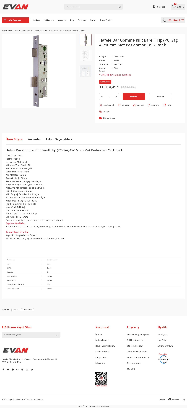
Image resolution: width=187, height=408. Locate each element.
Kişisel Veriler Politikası (137, 351)
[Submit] (58, 335)
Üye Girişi (162, 340)
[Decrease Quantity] (101, 96)
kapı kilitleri (28, 310)
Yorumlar (62, 20)
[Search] (93, 7)
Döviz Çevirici (106, 20)
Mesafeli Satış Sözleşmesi (138, 334)
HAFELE (117, 60)
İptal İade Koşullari (135, 345)
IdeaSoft (81, 406)
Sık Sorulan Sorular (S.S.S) (138, 357)
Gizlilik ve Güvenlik (135, 340)
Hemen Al (160, 96)
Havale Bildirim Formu (105, 345)
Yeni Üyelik (163, 334)
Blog (72, 20)
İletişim (36, 20)
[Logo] (15, 7)
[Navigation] (15, 20)
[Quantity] (109, 96)
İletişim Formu (101, 340)
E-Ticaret (88, 406)
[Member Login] (159, 7)
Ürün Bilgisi (14, 139)
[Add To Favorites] (106, 105)
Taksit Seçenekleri (59, 139)
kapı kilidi (16, 310)
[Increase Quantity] (116, 96)
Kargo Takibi (101, 357)
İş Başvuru (100, 363)
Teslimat (82, 20)
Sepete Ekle (134, 96)
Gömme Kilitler (120, 56)
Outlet (93, 20)
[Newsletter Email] (31, 335)
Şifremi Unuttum (165, 345)
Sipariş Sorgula (102, 351)
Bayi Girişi (131, 368)
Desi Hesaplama (134, 363)
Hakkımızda (49, 20)
